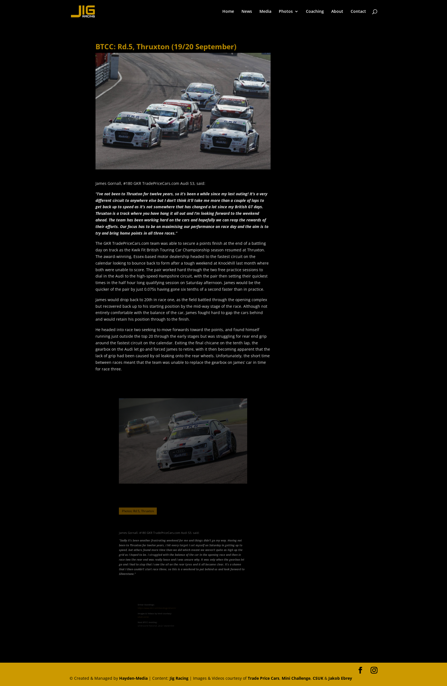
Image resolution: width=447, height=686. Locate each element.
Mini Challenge (296, 678)
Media (265, 11)
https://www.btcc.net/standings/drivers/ (164, 610)
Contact (358, 11)
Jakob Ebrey (154, 616)
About (337, 11)
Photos (286, 11)
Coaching (315, 11)
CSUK (318, 678)
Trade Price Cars (263, 678)
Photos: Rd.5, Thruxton (144, 511)
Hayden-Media (133, 678)
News (246, 11)
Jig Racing (179, 678)
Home (228, 11)
